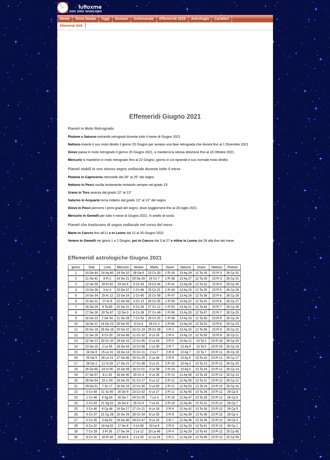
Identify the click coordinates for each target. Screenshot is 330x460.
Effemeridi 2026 (172, 18)
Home (65, 18)
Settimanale (144, 18)
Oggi (105, 18)
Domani (121, 18)
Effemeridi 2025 (71, 26)
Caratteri (221, 18)
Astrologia (200, 18)
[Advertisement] (165, 72)
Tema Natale (85, 18)
